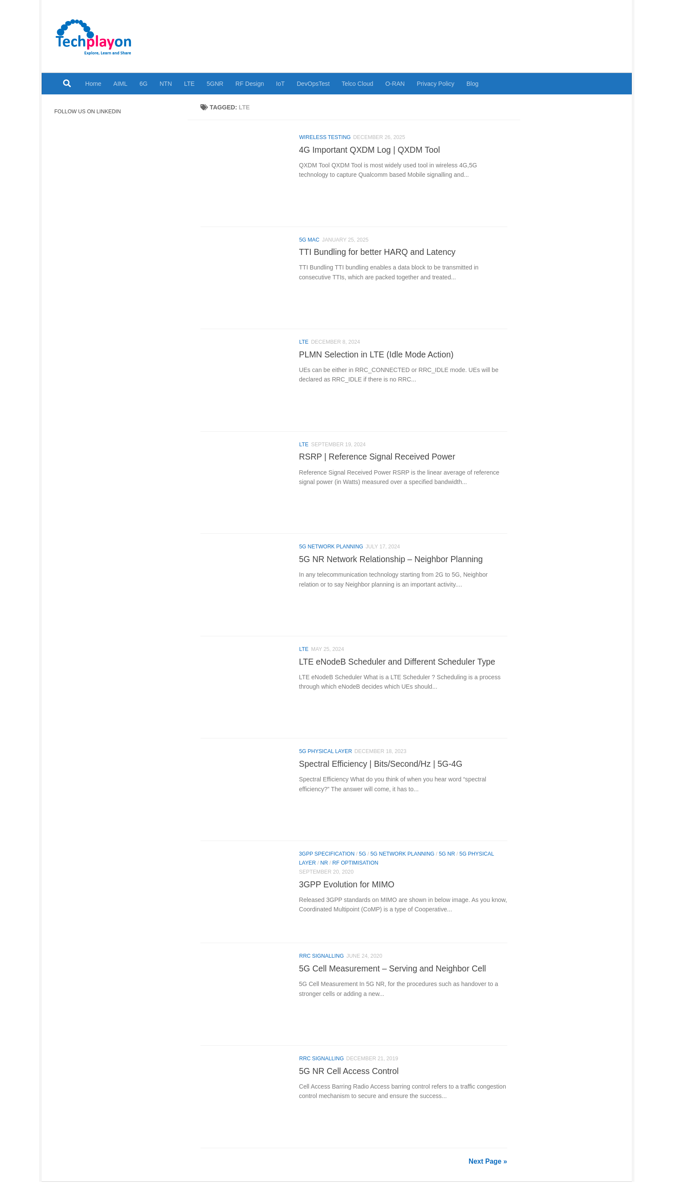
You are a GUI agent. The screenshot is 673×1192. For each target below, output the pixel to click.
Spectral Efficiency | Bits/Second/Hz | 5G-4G (381, 770)
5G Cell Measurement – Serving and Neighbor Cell (392, 977)
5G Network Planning (331, 551)
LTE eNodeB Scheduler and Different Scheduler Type (397, 667)
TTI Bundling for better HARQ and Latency (377, 253)
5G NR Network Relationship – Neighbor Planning (391, 563)
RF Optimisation (355, 870)
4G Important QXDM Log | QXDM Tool (369, 149)
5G (362, 861)
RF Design (250, 83)
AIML (120, 83)
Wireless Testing (325, 137)
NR (324, 870)
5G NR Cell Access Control (349, 1080)
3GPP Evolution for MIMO (346, 891)
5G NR (447, 861)
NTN (166, 83)
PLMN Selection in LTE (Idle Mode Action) (376, 356)
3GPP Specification (327, 861)
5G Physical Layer (325, 758)
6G (143, 83)
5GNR (214, 83)
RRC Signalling (321, 965)
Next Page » (488, 1171)
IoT (280, 83)
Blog (473, 83)
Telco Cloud (357, 83)
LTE (189, 83)
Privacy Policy (436, 83)
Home (93, 83)
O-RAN (395, 83)
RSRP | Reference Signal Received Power (377, 460)
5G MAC (309, 241)
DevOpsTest (313, 83)
